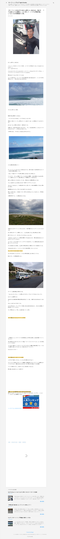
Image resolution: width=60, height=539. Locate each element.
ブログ (20, 442)
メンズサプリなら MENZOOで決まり (15, 408)
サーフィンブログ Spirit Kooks (17, 2)
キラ (9, 442)
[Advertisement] (50, 24)
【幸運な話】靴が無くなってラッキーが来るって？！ (19, 504)
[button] (43, 10)
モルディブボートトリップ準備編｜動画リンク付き (19, 517)
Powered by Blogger (30, 532)
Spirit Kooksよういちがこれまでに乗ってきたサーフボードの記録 (22, 492)
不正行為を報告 (30, 536)
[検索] (53, 3)
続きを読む (42, 501)
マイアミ (24, 442)
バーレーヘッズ (14, 442)
